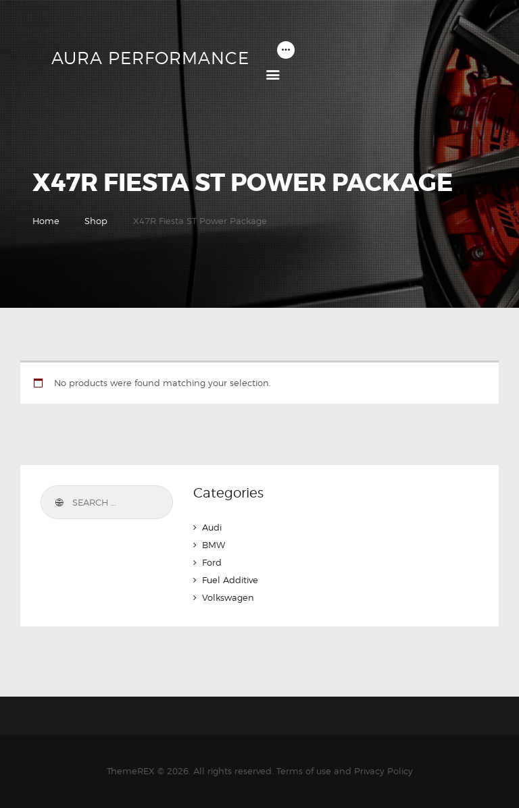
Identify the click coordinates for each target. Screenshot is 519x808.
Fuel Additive (230, 579)
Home (45, 220)
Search (58, 502)
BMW (213, 544)
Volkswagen (228, 597)
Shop (95, 220)
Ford (212, 562)
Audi (212, 527)
